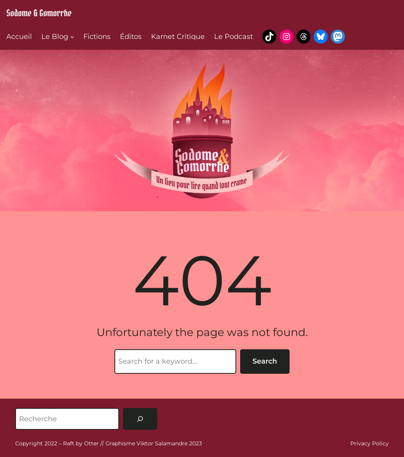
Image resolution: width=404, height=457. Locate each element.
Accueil (19, 36)
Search (265, 361)
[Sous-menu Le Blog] (72, 37)
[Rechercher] (140, 419)
